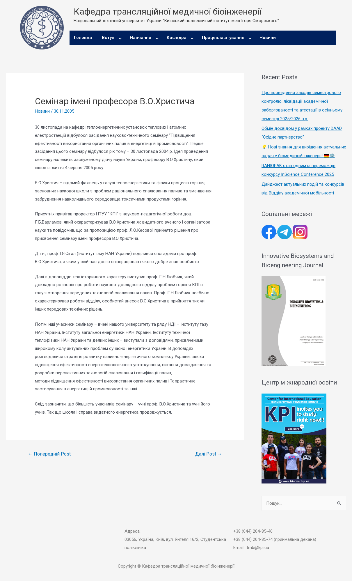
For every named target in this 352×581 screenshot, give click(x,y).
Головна (83, 37)
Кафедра (176, 37)
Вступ (108, 37)
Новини (267, 37)
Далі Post (208, 454)
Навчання (140, 37)
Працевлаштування (223, 37)
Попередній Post (49, 454)
